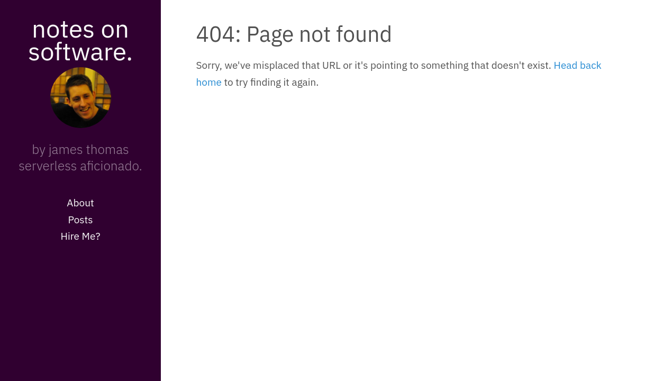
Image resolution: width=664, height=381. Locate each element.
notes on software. (80, 39)
